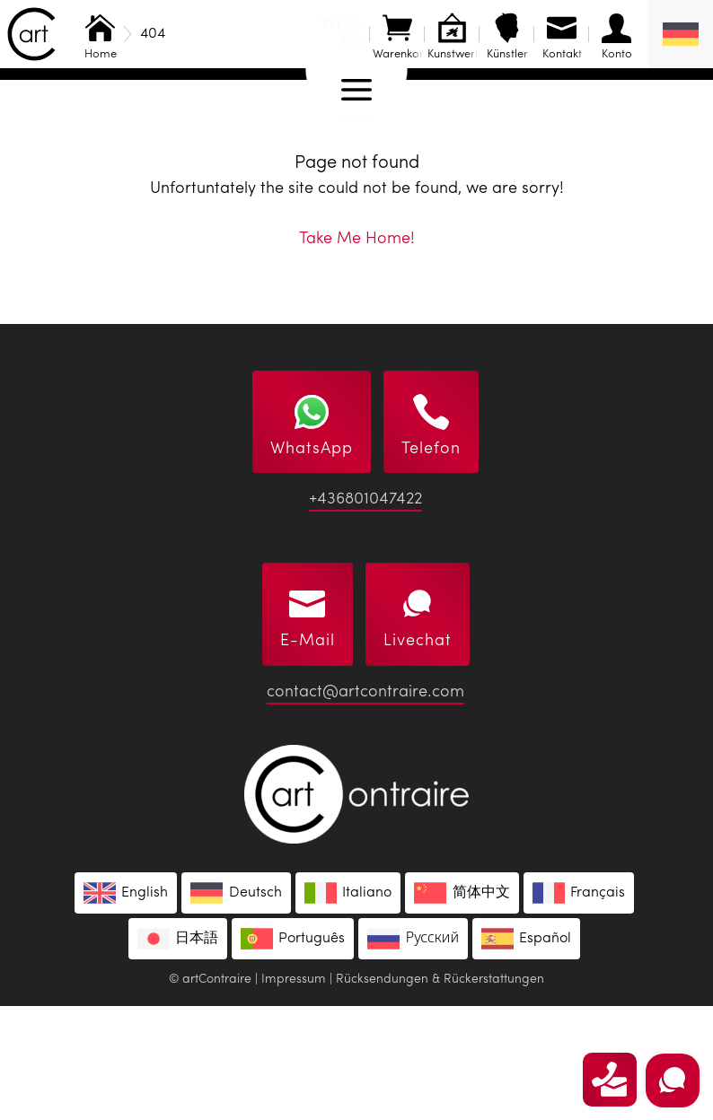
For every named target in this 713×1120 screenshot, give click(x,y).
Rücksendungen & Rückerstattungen (440, 1093)
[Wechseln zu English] (126, 1007)
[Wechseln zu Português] (293, 1052)
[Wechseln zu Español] (526, 1052)
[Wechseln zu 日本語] (177, 1052)
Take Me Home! (357, 353)
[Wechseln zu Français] (579, 1007)
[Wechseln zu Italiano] (348, 1007)
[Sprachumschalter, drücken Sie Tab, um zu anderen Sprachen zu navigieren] (680, 34)
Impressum (293, 1093)
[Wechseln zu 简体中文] (461, 1007)
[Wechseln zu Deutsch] (235, 1007)
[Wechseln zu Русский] (413, 1052)
